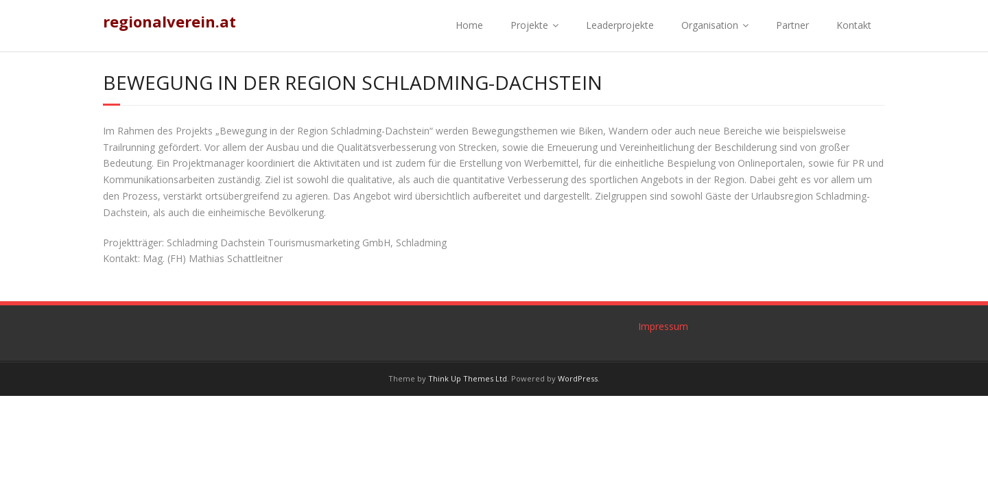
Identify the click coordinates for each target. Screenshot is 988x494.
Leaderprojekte (620, 25)
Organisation (709, 25)
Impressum (663, 326)
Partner (792, 25)
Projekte (529, 25)
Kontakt (853, 25)
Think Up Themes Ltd (467, 378)
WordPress (578, 378)
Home (469, 25)
